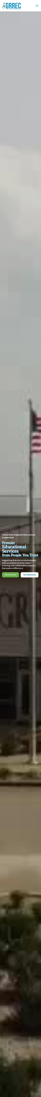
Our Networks (29, 575)
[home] (11, 6)
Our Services (10, 575)
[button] (37, 5)
